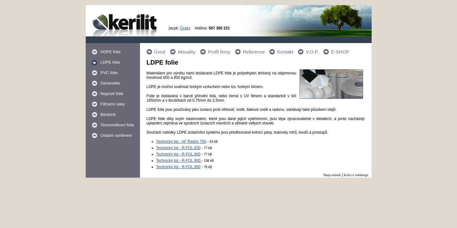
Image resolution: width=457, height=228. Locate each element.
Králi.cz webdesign (356, 175)
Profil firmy (219, 51)
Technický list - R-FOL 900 (179, 160)
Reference (254, 51)
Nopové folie (112, 93)
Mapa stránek (332, 175)
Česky (185, 28)
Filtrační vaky (113, 104)
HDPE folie (111, 51)
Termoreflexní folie (117, 125)
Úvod (159, 51)
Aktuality (187, 51)
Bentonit (108, 114)
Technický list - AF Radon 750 (181, 141)
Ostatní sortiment (116, 135)
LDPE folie (110, 62)
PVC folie (109, 72)
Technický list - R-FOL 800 (178, 154)
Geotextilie (110, 83)
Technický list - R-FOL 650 (178, 148)
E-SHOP (340, 51)
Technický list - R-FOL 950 (178, 167)
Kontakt (285, 51)
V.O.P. (312, 51)
